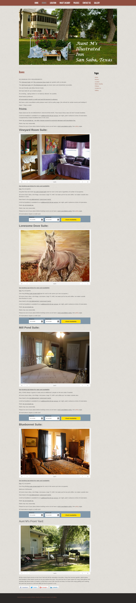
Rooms (44, 3)
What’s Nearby (65, 3)
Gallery (97, 3)
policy (77, 126)
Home (36, 3)
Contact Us (87, 3)
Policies (76, 3)
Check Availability (70, 219)
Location (53, 3)
